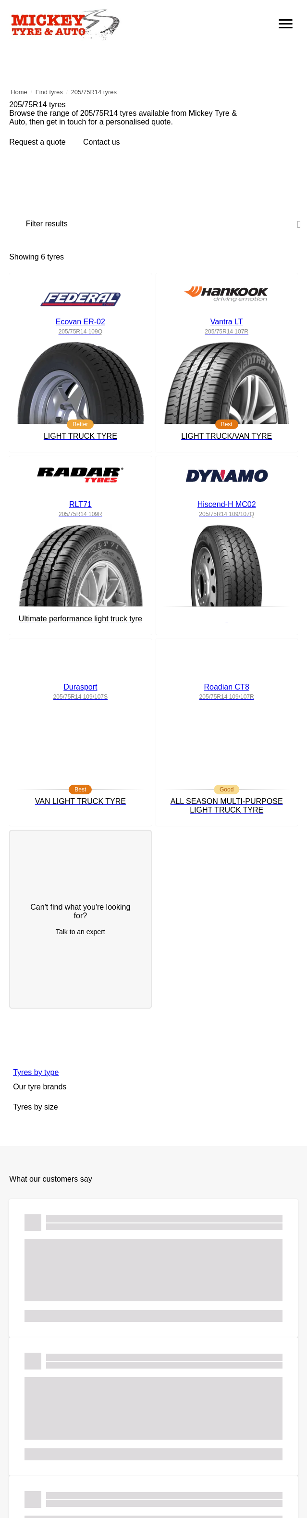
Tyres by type (36, 1072)
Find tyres (49, 92)
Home (19, 92)
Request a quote (37, 142)
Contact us (102, 142)
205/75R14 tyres (94, 92)
